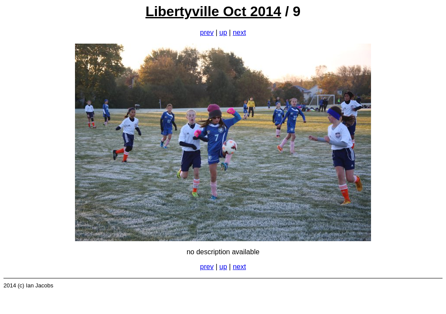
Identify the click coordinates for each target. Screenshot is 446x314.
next (239, 32)
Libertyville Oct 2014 (213, 11)
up (223, 32)
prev (207, 32)
